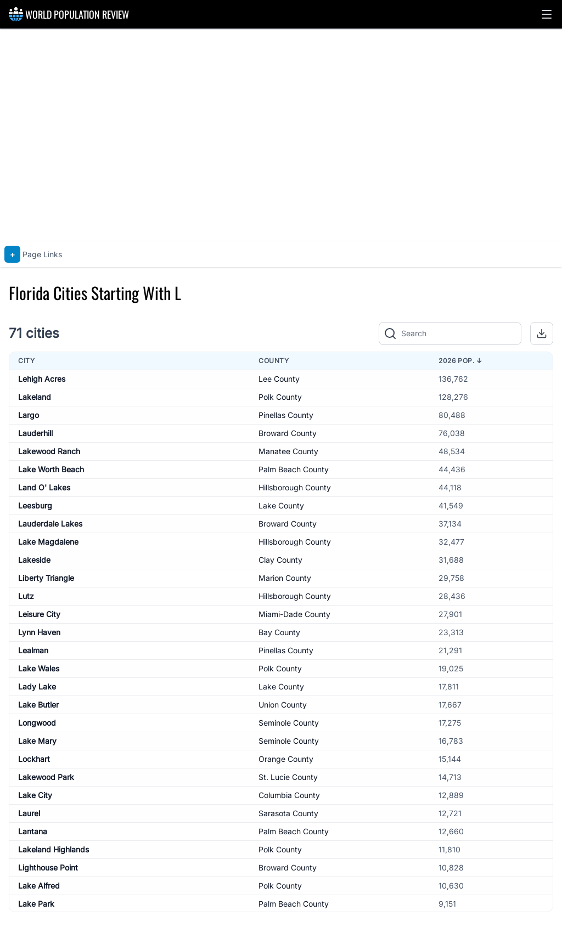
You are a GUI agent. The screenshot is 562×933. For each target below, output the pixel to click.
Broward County (287, 433)
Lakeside (34, 559)
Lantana (32, 831)
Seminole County (288, 722)
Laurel (29, 813)
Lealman (33, 650)
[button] (547, 14)
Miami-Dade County (294, 614)
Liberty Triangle (46, 578)
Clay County (280, 559)
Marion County (284, 578)
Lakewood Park (46, 777)
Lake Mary (37, 740)
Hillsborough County (294, 487)
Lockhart (34, 759)
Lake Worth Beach (51, 469)
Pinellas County (285, 415)
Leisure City (39, 614)
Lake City (35, 795)
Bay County (279, 632)
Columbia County (289, 795)
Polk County (280, 397)
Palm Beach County (293, 469)
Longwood (37, 722)
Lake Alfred (39, 885)
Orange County (285, 759)
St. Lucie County (288, 777)
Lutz (26, 596)
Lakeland (34, 397)
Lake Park (36, 903)
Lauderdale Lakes (50, 523)
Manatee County (288, 451)
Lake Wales (38, 668)
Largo (28, 415)
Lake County (281, 505)
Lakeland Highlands (53, 849)
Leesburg (35, 505)
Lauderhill (35, 433)
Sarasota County (288, 813)
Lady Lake (37, 686)
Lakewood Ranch (49, 451)
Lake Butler (38, 704)
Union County (282, 704)
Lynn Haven (39, 632)
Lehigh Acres (41, 378)
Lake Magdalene (48, 541)
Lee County (279, 378)
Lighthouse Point (48, 867)
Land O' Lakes (44, 487)
